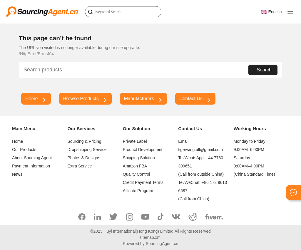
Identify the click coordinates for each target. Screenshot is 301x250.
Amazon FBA (135, 166)
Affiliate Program (138, 190)
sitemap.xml (151, 237)
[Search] (123, 11)
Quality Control (136, 174)
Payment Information (31, 166)
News (17, 174)
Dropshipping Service (86, 149)
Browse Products (81, 98)
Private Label (135, 141)
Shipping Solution (139, 157)
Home (31, 98)
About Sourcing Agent (32, 157)
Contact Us (191, 98)
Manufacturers (139, 98)
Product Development (143, 149)
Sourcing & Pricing (84, 141)
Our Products (24, 149)
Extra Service (79, 166)
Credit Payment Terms (143, 182)
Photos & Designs (83, 157)
